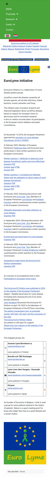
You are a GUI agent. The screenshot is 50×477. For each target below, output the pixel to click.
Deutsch (21, 46)
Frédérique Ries (20, 148)
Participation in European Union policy (20, 279)
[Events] (13, 24)
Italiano (4, 49)
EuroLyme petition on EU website (25, 43)
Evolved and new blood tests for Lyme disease (23, 237)
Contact (9, 30)
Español (35, 46)
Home (9, 9)
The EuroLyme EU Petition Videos (18, 320)
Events (9, 24)
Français (43, 46)
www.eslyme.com (15, 388)
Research (10, 19)
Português (34, 49)
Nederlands (19, 49)
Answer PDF (9, 170)
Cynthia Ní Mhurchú (30, 250)
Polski (27, 49)
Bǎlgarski (7, 46)
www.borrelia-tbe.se (16, 359)
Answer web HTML (12, 167)
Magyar (11, 49)
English (29, 46)
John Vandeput (10, 302)
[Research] (16, 19)
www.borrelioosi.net (16, 346)
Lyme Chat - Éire (23, 197)
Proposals (10, 14)
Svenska (28, 52)
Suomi (21, 52)
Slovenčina (44, 49)
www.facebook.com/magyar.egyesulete (24, 375)
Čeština (14, 46)
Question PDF (9, 164)
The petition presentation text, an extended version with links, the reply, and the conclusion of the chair (25, 314)
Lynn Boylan (27, 199)
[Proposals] (16, 14)
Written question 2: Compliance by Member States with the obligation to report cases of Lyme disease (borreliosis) (25, 178)
